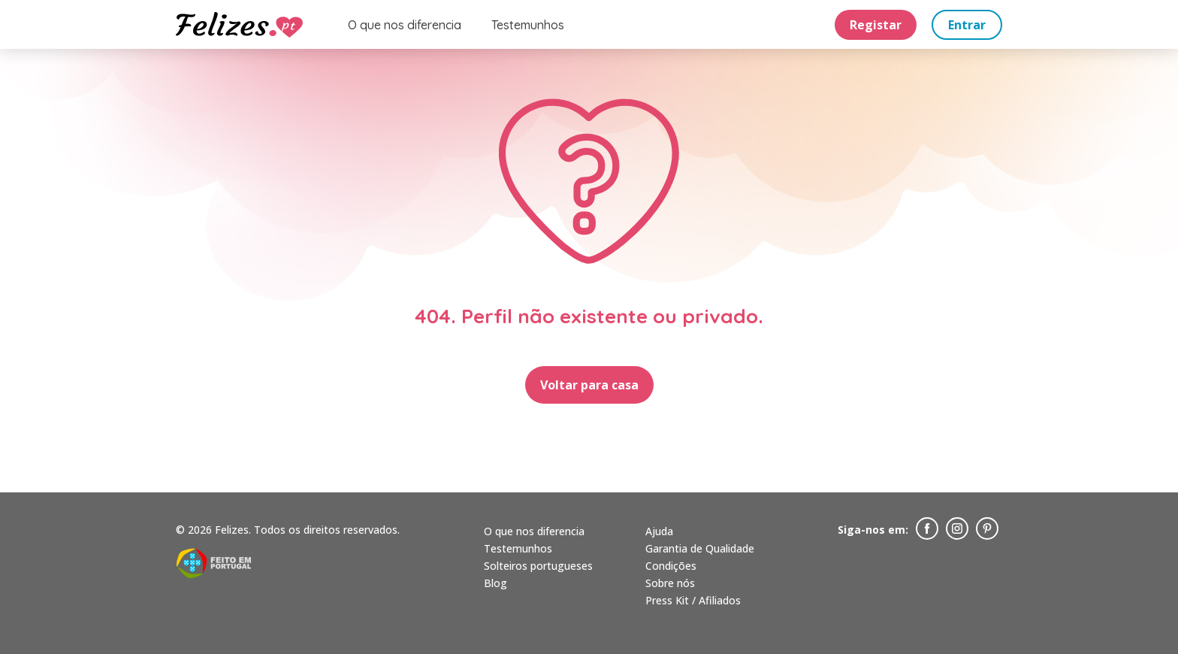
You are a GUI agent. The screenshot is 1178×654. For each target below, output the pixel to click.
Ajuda (659, 531)
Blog (495, 583)
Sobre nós (670, 583)
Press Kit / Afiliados (693, 600)
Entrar (967, 25)
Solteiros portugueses (538, 566)
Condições (670, 566)
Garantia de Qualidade (699, 548)
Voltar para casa (589, 385)
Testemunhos (527, 24)
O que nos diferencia (404, 24)
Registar (876, 25)
